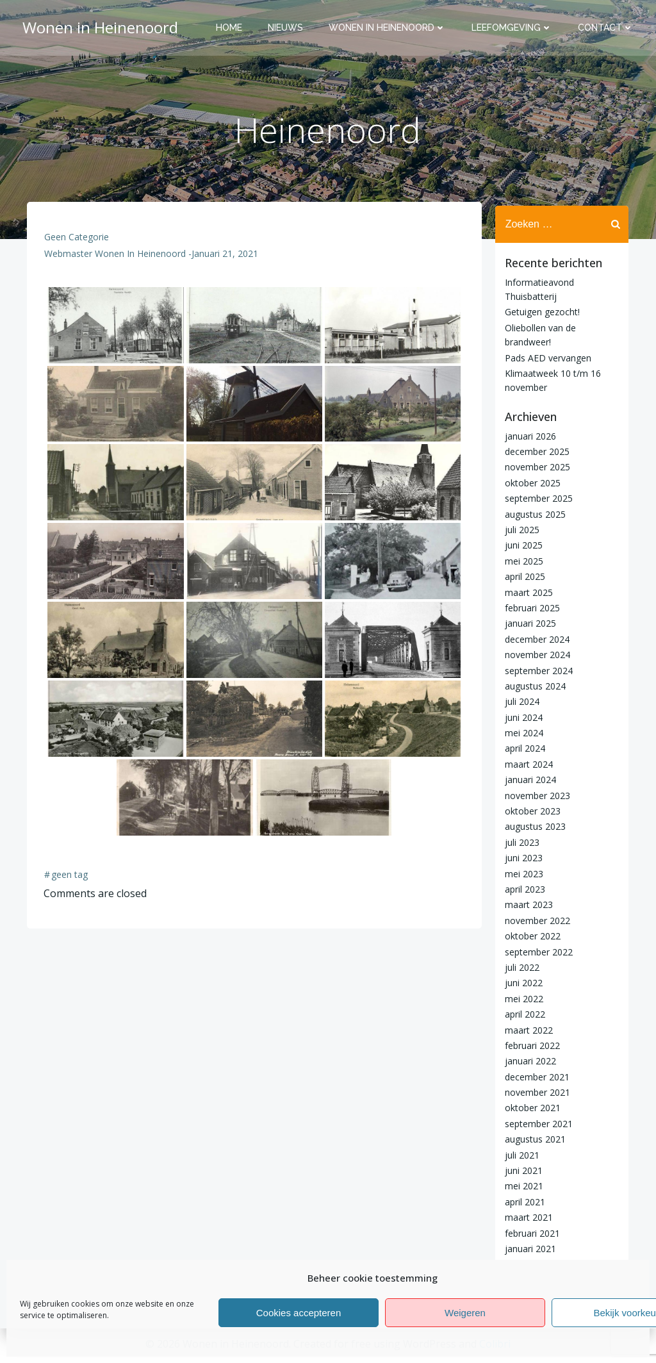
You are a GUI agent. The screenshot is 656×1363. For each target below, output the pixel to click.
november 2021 (535, 1092)
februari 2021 (530, 1233)
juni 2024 (522, 717)
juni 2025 (522, 545)
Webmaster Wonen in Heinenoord (115, 258)
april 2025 (523, 576)
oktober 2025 (531, 482)
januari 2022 (528, 1061)
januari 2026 (528, 435)
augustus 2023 (533, 826)
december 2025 (535, 451)
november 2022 (535, 920)
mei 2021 (522, 1186)
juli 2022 (520, 967)
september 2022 (537, 951)
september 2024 (537, 670)
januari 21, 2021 (225, 258)
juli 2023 (520, 842)
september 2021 (537, 1123)
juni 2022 (522, 983)
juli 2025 (520, 529)
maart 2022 (527, 1029)
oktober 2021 (531, 1108)
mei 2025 (522, 560)
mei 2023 (522, 873)
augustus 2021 (533, 1139)
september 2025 (537, 498)
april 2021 (523, 1201)
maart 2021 (527, 1216)
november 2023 (535, 795)
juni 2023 (522, 857)
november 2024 (535, 654)
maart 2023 (527, 904)
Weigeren (465, 1312)
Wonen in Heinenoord (389, 29)
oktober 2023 (531, 810)
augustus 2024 (533, 685)
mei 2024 (522, 732)
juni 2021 (522, 1170)
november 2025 (535, 467)
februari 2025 (530, 607)
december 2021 (535, 1076)
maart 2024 (527, 763)
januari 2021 (528, 1248)
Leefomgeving (513, 29)
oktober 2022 (531, 935)
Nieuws (287, 29)
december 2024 (535, 638)
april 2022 (523, 1013)
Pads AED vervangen (546, 357)
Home (231, 29)
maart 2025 (527, 592)
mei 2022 (522, 998)
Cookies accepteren (298, 1312)
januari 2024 (528, 779)
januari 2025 (528, 623)
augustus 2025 (533, 514)
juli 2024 (520, 701)
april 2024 (523, 748)
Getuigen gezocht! (540, 312)
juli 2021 (520, 1154)
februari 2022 (530, 1045)
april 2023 (523, 888)
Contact (608, 29)
